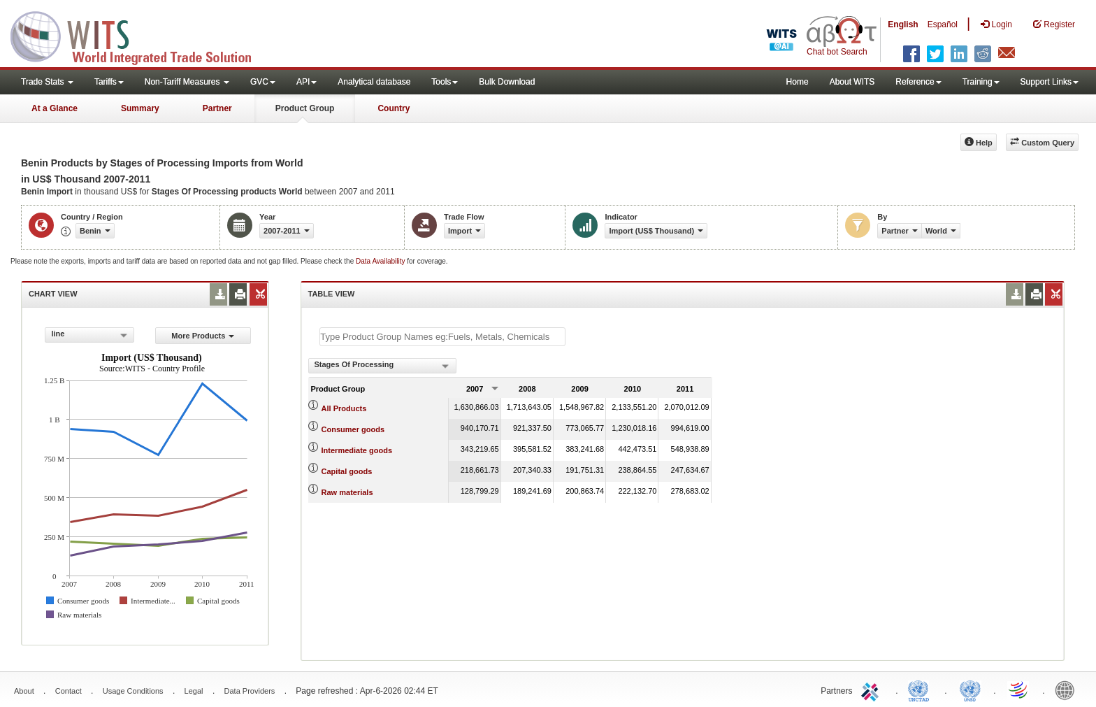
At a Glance (54, 108)
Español (943, 24)
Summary (140, 108)
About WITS (852, 82)
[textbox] (442, 336)
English (903, 24)
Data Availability (381, 261)
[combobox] (89, 335)
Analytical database (374, 82)
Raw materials (347, 492)
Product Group (305, 108)
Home (797, 82)
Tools (444, 82)
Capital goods (347, 471)
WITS (140, 35)
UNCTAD (921, 690)
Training (981, 82)
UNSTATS (970, 690)
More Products (202, 335)
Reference (918, 82)
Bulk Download (507, 82)
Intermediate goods (357, 450)
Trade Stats (47, 82)
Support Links (1050, 82)
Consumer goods (353, 429)
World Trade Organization (1019, 690)
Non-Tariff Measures (187, 82)
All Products (344, 408)
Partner (217, 108)
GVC (262, 82)
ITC (872, 690)
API (306, 82)
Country (393, 108)
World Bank (1068, 690)
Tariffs (109, 82)
